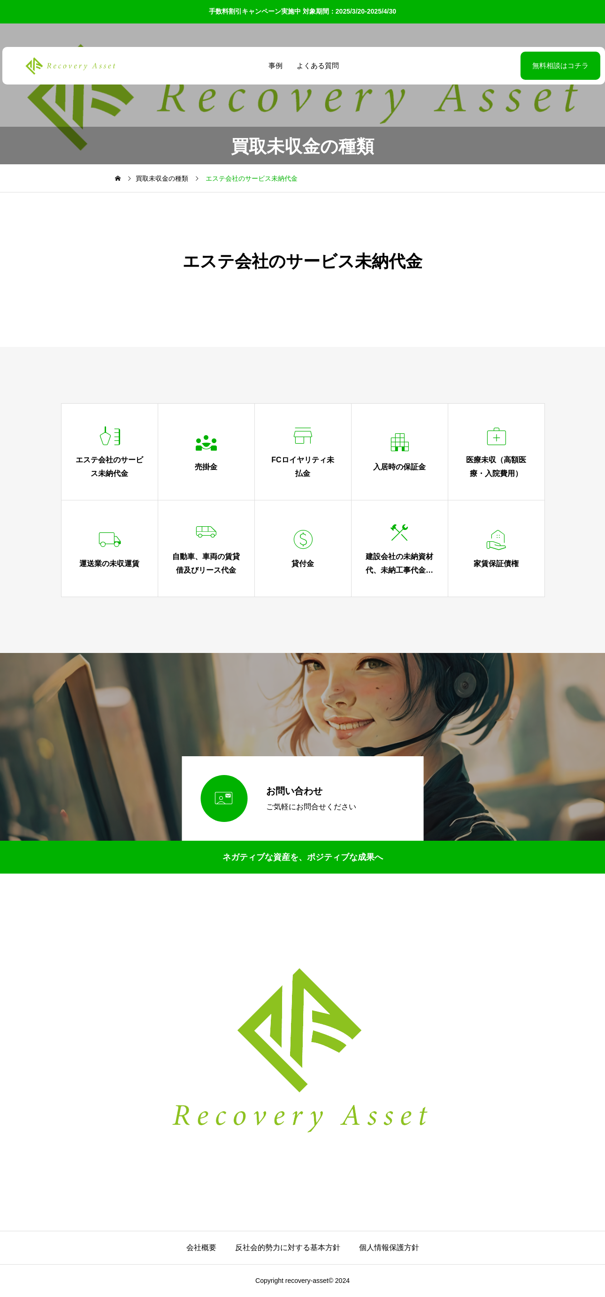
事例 (275, 65)
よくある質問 (317, 65)
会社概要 (201, 1247)
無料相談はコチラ (537, 65)
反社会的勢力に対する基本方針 (287, 1247)
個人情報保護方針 (389, 1247)
